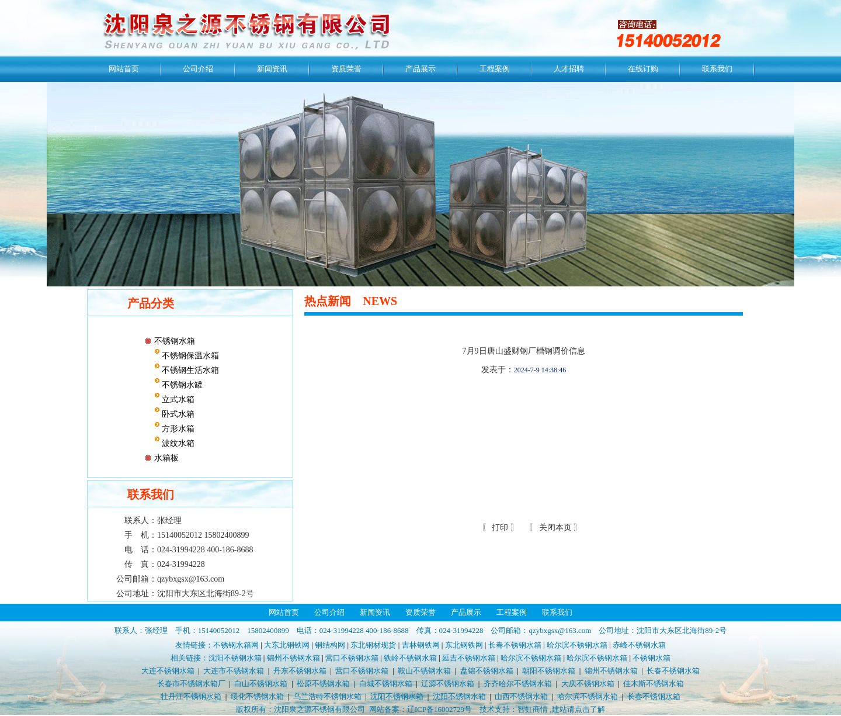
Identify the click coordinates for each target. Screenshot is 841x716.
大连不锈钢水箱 (167, 670)
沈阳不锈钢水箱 (235, 657)
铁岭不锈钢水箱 (410, 657)
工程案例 (494, 68)
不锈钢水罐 (181, 385)
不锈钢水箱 (174, 341)
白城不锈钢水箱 (385, 683)
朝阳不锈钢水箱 (548, 670)
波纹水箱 (177, 443)
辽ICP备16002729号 (439, 709)
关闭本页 (555, 527)
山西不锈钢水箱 (521, 696)
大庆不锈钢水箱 (587, 683)
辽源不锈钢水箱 (447, 683)
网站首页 (124, 68)
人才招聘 (569, 68)
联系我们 (717, 68)
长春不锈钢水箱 (514, 645)
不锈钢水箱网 (236, 645)
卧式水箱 (177, 414)
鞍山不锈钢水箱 (424, 670)
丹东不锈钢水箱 (299, 670)
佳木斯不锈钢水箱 (653, 683)
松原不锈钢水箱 (323, 683)
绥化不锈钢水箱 (257, 696)
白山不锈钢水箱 (260, 683)
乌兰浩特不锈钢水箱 (327, 696)
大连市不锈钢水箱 (233, 670)
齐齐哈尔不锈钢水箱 (518, 683)
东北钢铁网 (464, 645)
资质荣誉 (346, 68)
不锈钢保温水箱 (190, 355)
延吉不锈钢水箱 (468, 657)
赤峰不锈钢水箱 (639, 645)
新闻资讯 (272, 68)
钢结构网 (330, 645)
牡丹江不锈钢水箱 (191, 696)
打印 (499, 527)
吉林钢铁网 (421, 645)
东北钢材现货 (373, 645)
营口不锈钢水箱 (351, 657)
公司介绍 (198, 68)
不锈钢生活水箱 (190, 370)
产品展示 (420, 68)
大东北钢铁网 (287, 645)
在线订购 (643, 68)
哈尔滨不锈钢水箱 (577, 645)
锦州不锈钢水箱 (293, 657)
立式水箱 (177, 399)
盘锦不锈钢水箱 (486, 670)
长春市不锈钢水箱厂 (191, 683)
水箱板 (166, 458)
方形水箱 (177, 428)
